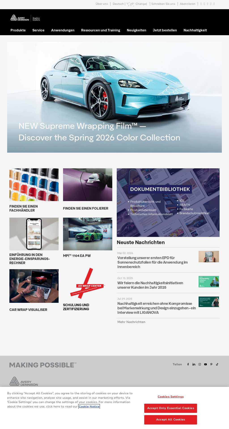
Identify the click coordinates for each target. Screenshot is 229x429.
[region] (114, 408)
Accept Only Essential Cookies (170, 408)
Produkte (18, 30)
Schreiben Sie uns (163, 4)
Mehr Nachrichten (131, 322)
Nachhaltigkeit (195, 30)
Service (38, 30)
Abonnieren (187, 4)
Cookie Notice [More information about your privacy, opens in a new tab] (89, 407)
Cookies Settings (171, 397)
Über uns (102, 4)
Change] (141, 4)
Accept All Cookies (170, 420)
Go (216, 14)
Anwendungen (62, 30)
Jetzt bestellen (165, 30)
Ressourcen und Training (100, 30)
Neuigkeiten (136, 30)
